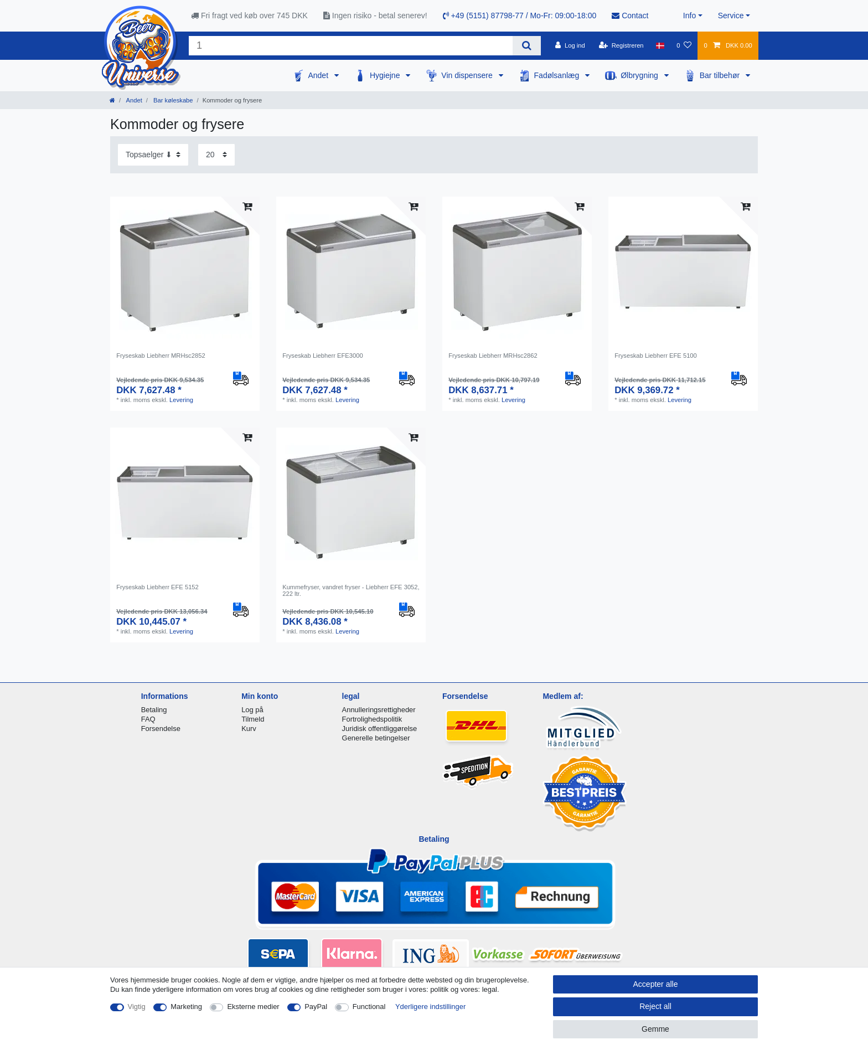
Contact (630, 15)
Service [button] (731, 15)
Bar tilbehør (721, 75)
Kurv (248, 728)
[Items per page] (216, 155)
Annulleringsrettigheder (379, 710)
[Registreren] (621, 45)
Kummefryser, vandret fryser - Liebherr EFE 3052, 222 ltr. (350, 590)
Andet (319, 75)
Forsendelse (160, 728)
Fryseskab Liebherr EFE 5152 (157, 587)
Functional (369, 1006)
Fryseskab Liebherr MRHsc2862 (492, 355)
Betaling (154, 710)
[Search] (527, 45)
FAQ (148, 719)
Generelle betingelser (376, 738)
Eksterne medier (253, 1006)
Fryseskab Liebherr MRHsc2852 (160, 355)
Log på (252, 710)
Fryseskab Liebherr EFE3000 (322, 355)
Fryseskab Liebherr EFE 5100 (655, 355)
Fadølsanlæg (558, 75)
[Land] (660, 45)
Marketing (186, 1006)
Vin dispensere (467, 75)
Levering (181, 400)
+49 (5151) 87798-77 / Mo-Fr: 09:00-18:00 (520, 15)
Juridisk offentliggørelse (379, 728)
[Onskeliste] (684, 45)
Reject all (655, 1006)
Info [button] (689, 15)
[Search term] (351, 45)
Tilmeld (252, 719)
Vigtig (137, 1006)
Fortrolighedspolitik (372, 719)
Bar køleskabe (172, 100)
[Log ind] (570, 45)
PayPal (315, 1006)
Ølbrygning (640, 75)
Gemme (655, 1029)
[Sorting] (153, 155)
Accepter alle (655, 984)
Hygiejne (386, 75)
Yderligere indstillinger (430, 1006)
